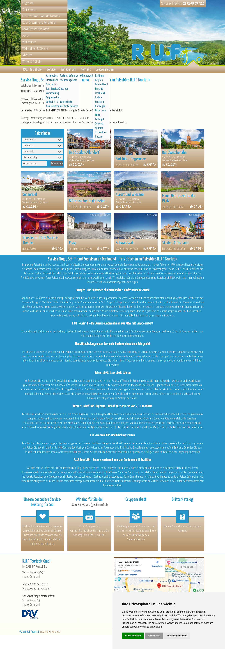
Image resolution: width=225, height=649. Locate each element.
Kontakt (86, 70)
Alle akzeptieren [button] (133, 635)
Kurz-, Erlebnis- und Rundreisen (39, 22)
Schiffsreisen (29, 9)
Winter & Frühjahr (31, 61)
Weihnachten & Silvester (35, 48)
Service (51, 70)
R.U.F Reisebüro (32, 70)
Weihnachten (29, 42)
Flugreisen (28, 3)
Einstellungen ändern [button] (177, 635)
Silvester (27, 55)
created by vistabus (50, 632)
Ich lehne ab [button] (154, 635)
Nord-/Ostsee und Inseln (35, 29)
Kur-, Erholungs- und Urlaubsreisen (41, 16)
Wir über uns (68, 70)
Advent (26, 35)
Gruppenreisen (105, 70)
